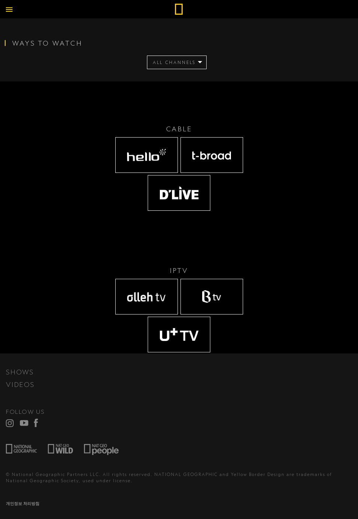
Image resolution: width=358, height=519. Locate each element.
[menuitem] (177, 62)
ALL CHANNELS (174, 62)
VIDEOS (20, 384)
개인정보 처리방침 (22, 503)
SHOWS (20, 372)
